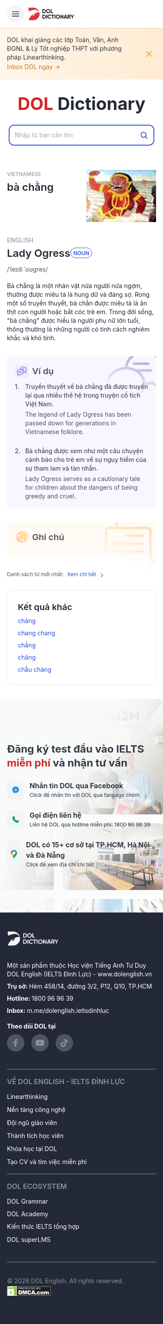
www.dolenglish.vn (124, 974)
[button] (81, 269)
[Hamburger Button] (15, 14)
